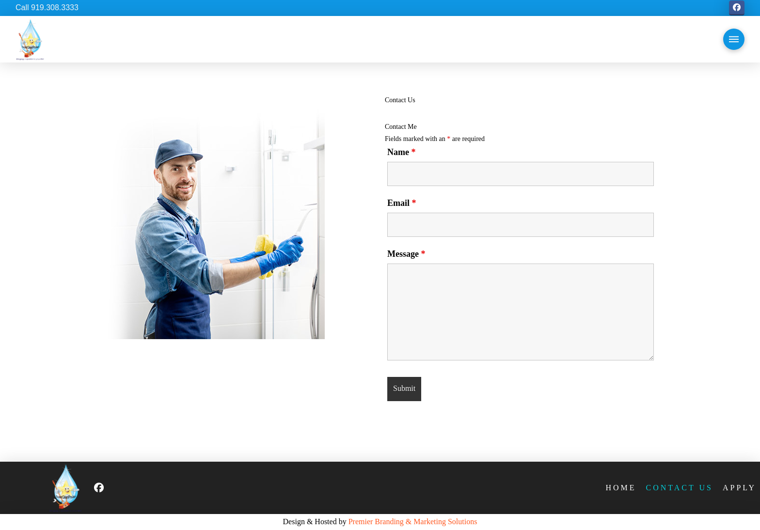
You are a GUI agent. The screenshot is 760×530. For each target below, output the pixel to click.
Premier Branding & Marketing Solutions (412, 521)
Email (401, 203)
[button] (733, 39)
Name (401, 152)
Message (406, 254)
